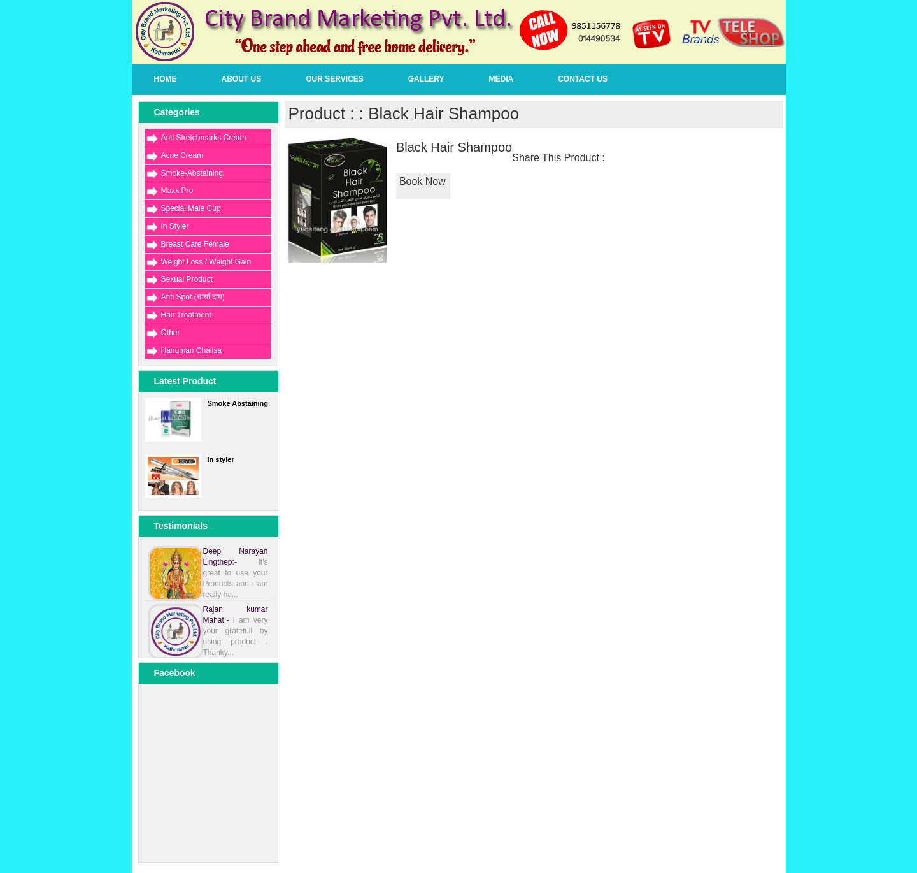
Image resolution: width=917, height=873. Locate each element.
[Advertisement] (209, 846)
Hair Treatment (186, 314)
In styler (221, 459)
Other (170, 332)
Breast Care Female (195, 244)
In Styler (175, 226)
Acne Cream (182, 155)
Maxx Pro (177, 190)
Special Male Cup (191, 208)
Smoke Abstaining (238, 403)
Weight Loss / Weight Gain (206, 261)
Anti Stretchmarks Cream (203, 137)
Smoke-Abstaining (192, 173)
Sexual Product (187, 279)
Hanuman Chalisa (191, 350)
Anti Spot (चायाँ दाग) (193, 296)
